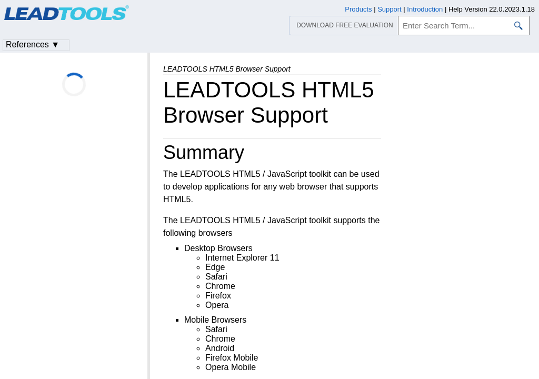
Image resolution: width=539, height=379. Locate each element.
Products (358, 9)
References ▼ (32, 44)
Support (389, 9)
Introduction (425, 9)
